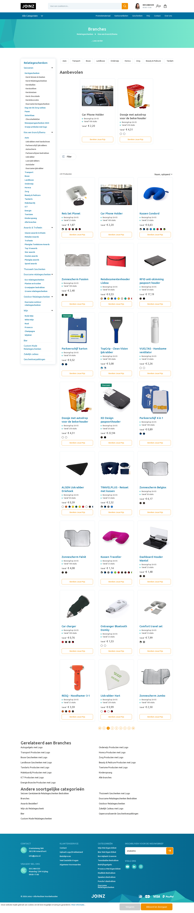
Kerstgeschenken (32, 73)
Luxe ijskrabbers (32, 161)
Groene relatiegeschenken (36, 291)
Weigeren (130, 907)
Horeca (28, 188)
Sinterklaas (29, 115)
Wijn (26, 310)
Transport (29, 172)
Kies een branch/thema (34, 132)
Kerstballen (30, 85)
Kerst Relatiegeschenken (36, 81)
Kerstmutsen (31, 92)
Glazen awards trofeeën (35, 233)
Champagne (30, 331)
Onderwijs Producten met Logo (113, 747)
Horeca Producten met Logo (112, 752)
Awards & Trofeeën (33, 227)
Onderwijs (29, 184)
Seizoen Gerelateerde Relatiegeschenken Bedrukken (45, 793)
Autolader (30, 165)
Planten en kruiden (33, 284)
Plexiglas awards (32, 260)
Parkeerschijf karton (74, 348)
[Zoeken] (125, 6)
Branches (25, 798)
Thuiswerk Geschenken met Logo (114, 793)
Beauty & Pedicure (32, 195)
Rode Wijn (29, 316)
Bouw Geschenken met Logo (34, 757)
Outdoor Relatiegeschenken (37, 297)
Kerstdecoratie (32, 100)
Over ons (168, 16)
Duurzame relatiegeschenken (37, 274)
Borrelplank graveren (107, 856)
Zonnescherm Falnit (74, 556)
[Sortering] (163, 174)
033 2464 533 (34, 869)
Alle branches (30, 222)
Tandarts (29, 199)
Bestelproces (65, 856)
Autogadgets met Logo (32, 747)
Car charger (69, 626)
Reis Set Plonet (71, 213)
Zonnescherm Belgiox (153, 487)
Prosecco (29, 327)
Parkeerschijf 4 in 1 (151, 417)
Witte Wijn (29, 320)
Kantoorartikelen (121, 16)
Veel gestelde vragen (69, 860)
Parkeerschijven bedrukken (37, 153)
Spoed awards (31, 264)
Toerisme (29, 214)
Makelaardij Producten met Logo (36, 772)
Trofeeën (29, 241)
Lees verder (98, 41)
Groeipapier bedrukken (35, 287)
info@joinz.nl (34, 856)
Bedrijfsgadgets (105, 865)
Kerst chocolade (33, 96)
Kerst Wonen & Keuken (35, 77)
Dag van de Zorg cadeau (35, 108)
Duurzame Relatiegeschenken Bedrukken (118, 798)
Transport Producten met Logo (35, 752)
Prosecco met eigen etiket (109, 869)
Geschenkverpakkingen (34, 359)
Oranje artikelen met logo (36, 127)
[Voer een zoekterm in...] (88, 6)
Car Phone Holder (112, 213)
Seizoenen (28, 68)
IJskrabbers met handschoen (38, 142)
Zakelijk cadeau (31, 354)
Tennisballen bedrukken (108, 860)
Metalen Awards (32, 237)
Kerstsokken (31, 89)
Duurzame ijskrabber (35, 168)
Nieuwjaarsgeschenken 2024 (37, 123)
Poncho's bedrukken (106, 881)
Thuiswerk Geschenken (34, 269)
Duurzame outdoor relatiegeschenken (33, 303)
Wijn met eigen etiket (107, 848)
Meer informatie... (78, 905)
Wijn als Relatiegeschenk (32, 808)
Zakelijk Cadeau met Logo (111, 808)
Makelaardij (30, 203)
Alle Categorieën (32, 16)
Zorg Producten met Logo (111, 757)
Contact (157, 16)
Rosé (27, 324)
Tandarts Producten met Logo (35, 767)
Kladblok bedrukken (106, 873)
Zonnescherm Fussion (75, 279)
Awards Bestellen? (29, 803)
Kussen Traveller (111, 556)
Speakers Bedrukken (106, 877)
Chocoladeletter (33, 119)
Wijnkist (28, 335)
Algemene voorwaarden (70, 865)
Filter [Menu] (67, 156)
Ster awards (30, 252)
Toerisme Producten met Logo (113, 767)
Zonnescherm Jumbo (152, 695)
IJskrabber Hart (110, 695)
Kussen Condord (149, 213)
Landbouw (29, 180)
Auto (27, 138)
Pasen (27, 111)
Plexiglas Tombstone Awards (37, 244)
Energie (28, 211)
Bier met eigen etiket (107, 852)
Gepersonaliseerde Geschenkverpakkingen (118, 813)
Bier (25, 340)
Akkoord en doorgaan (156, 907)
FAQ (148, 16)
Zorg (27, 191)
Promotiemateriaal (103, 16)
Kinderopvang (31, 218)
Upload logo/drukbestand (71, 852)
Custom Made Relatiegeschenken (32, 347)
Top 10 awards (31, 248)
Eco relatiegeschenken (34, 280)
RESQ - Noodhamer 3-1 (76, 695)
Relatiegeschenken (35, 62)
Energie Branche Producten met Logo (38, 782)
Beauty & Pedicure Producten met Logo (117, 762)
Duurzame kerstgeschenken (38, 104)
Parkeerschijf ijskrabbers (36, 145)
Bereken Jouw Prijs (97, 139)
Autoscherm (31, 149)
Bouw (27, 176)
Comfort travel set (151, 626)
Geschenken (137, 16)
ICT (26, 207)
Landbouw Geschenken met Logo (36, 762)
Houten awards (31, 256)
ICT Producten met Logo (32, 777)
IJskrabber (30, 157)
